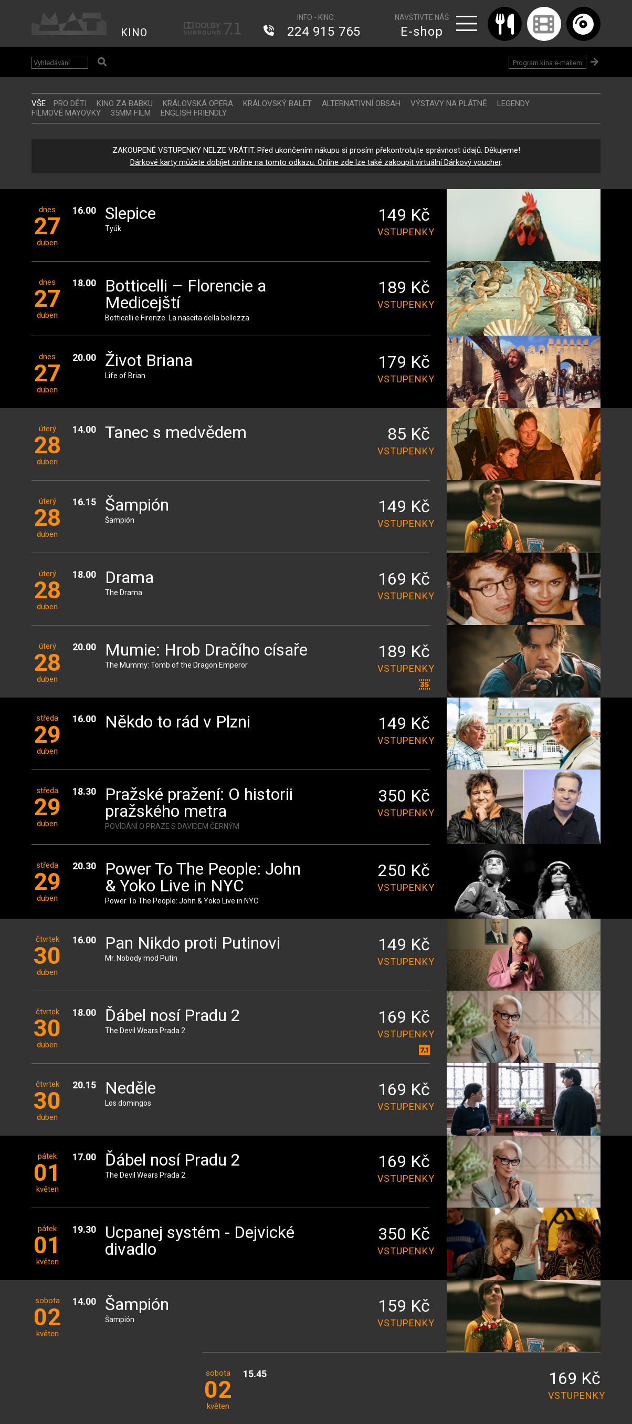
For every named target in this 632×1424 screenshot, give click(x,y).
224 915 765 (324, 31)
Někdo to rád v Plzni (177, 722)
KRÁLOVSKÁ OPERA (198, 103)
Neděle (130, 1088)
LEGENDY (513, 103)
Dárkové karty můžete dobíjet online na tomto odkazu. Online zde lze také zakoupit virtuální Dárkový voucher (315, 162)
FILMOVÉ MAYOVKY (66, 113)
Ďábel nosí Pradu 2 (172, 1016)
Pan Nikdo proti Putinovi (192, 943)
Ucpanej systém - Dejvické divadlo (199, 1241)
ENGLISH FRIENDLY (194, 113)
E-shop (422, 31)
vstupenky (403, 231)
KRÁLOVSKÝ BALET (277, 103)
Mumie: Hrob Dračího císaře (206, 650)
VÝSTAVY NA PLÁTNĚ (448, 103)
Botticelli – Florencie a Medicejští (185, 295)
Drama (129, 578)
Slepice (130, 214)
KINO (134, 32)
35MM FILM (131, 113)
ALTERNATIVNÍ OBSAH (361, 103)
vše (38, 103)
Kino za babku (125, 103)
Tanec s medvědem (176, 433)
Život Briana (149, 361)
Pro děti (70, 103)
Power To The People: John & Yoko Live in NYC (203, 878)
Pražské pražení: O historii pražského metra (199, 803)
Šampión (137, 505)
